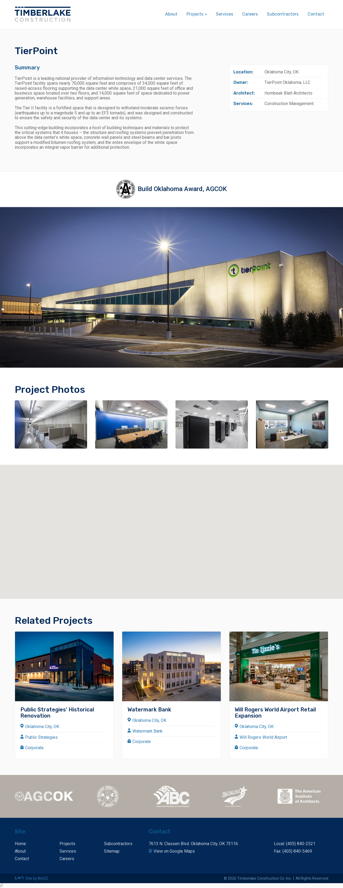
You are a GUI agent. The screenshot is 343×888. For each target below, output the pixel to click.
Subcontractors (283, 14)
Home (20, 843)
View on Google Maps (174, 851)
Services (224, 14)
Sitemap (112, 851)
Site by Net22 (36, 878)
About (171, 14)
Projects (67, 843)
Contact (316, 14)
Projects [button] (195, 14)
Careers (250, 14)
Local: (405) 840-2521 (294, 843)
